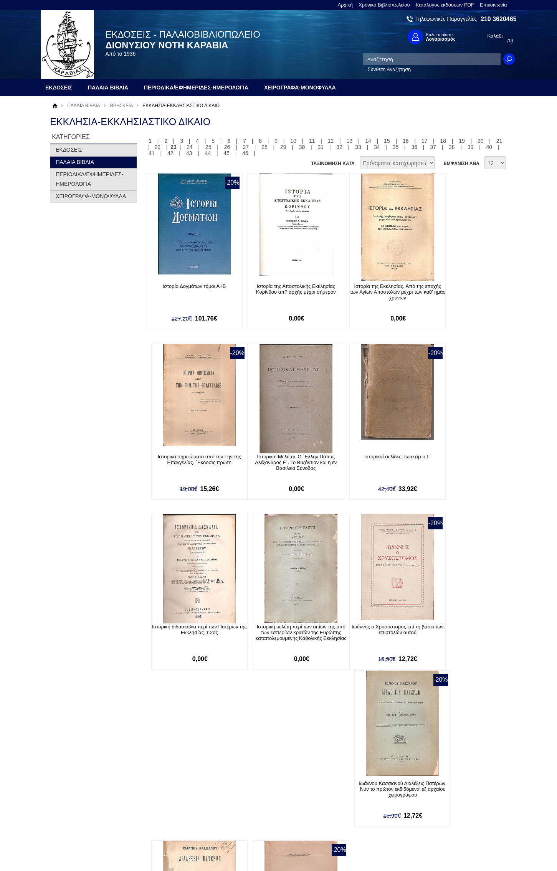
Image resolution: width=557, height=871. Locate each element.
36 (414, 147)
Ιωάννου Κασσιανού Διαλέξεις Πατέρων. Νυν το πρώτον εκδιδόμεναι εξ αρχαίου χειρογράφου (276, 633)
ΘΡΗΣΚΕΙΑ (121, 105)
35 (396, 147)
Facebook (360, 787)
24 (190, 147)
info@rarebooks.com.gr (454, 824)
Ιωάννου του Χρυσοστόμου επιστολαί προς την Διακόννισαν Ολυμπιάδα (453, 630)
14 (368, 141)
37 (433, 147)
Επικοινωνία (493, 5)
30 (302, 147)
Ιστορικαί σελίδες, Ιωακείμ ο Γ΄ (276, 457)
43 (189, 153)
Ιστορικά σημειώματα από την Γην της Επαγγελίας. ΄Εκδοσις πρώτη (453, 289)
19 (462, 141)
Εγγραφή (251, 799)
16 (406, 141)
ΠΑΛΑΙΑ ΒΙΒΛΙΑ (83, 105)
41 (152, 153)
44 (208, 153)
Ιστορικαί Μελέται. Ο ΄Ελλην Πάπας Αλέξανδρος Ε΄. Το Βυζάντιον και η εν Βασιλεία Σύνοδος (187, 462)
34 (377, 147)
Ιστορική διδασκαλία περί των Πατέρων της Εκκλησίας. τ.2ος (364, 460)
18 (443, 141)
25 (208, 147)
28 (264, 147)
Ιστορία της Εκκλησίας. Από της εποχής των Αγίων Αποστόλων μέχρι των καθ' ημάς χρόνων (364, 292)
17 (424, 141)
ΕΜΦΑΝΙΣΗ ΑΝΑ (461, 163)
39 (471, 147)
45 (226, 153)
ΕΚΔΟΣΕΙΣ (69, 150)
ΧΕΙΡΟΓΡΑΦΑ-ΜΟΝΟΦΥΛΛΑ (91, 196)
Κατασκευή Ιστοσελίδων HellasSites (467, 852)
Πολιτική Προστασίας (78, 811)
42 (170, 153)
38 (452, 147)
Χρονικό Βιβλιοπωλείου (384, 5)
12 (331, 141)
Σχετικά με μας (71, 787)
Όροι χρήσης (69, 799)
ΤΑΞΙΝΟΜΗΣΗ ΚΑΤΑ (332, 163)
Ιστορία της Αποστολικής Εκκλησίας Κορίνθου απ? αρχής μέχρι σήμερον (276, 289)
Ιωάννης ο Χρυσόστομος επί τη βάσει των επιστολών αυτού (187, 630)
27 (246, 147)
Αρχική (345, 5)
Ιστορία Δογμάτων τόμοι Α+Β (187, 286)
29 (283, 147)
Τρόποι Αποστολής (169, 807)
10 (293, 141)
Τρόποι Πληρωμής (168, 795)
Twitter (356, 799)
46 (245, 153)
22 (158, 147)
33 (358, 147)
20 (481, 141)
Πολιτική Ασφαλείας (169, 818)
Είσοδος (250, 787)
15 (387, 141)
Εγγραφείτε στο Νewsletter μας (196, 746)
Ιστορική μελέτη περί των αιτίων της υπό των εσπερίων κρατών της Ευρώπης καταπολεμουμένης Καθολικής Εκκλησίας (453, 465)
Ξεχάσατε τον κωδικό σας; (270, 811)
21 (499, 141)
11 (312, 141)
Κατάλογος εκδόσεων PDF (445, 5)
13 (350, 141)
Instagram (360, 812)
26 (227, 147)
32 (339, 147)
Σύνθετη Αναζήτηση (389, 69)
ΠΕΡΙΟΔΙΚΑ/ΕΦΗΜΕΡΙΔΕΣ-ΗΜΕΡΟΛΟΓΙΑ (89, 179)
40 (489, 147)
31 (321, 147)
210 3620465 (498, 19)
